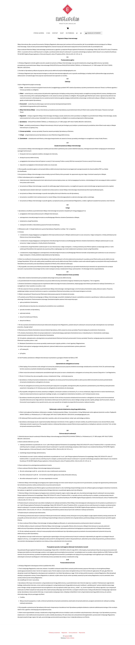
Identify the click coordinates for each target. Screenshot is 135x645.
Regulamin (64, 633)
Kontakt (55, 34)
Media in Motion (70, 639)
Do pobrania (70, 34)
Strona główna (39, 34)
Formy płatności (73, 633)
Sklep (62, 34)
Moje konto (82, 633)
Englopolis (66, 637)
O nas (48, 34)
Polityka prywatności (54, 633)
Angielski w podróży (93, 34)
